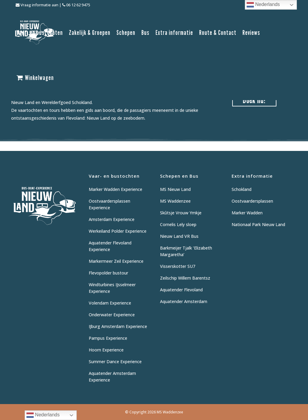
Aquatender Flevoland (181, 290)
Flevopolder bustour (108, 273)
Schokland (241, 189)
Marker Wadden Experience (115, 189)
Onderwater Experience (112, 314)
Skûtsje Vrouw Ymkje (181, 213)
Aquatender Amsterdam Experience (112, 376)
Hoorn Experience (106, 350)
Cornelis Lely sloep (178, 224)
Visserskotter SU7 (177, 266)
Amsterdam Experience (111, 219)
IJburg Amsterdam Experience (118, 326)
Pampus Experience (108, 338)
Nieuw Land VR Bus (179, 236)
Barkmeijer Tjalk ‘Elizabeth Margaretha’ (186, 251)
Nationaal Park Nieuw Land (258, 224)
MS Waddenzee (175, 201)
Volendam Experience (110, 303)
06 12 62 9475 (76, 5)
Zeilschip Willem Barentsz (185, 278)
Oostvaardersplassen (252, 201)
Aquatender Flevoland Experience (110, 246)
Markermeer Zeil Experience (116, 261)
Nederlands (263, 4)
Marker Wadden (247, 213)
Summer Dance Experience (115, 361)
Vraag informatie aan (37, 5)
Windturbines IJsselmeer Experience (112, 288)
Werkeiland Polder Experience (117, 231)
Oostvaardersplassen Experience (109, 204)
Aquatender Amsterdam (183, 301)
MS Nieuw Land (175, 189)
